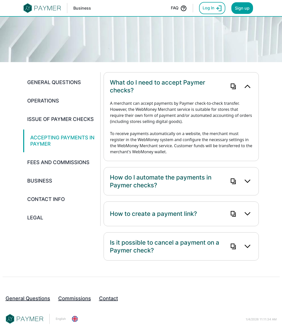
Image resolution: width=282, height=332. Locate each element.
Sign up (242, 8)
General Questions (28, 298)
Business (82, 8)
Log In (212, 8)
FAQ (179, 8)
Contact (108, 298)
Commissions (74, 298)
